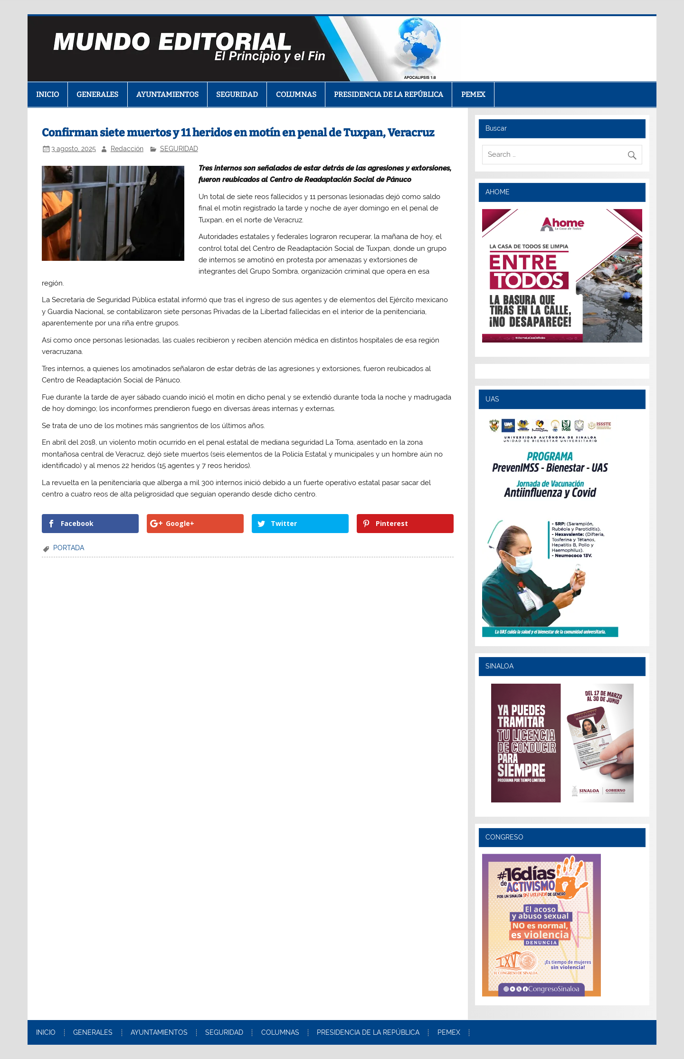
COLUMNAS (296, 94)
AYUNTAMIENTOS (167, 94)
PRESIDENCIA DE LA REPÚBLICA (388, 94)
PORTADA (68, 548)
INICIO (47, 94)
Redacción (127, 149)
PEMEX (473, 94)
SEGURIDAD (237, 94)
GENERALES (97, 94)
